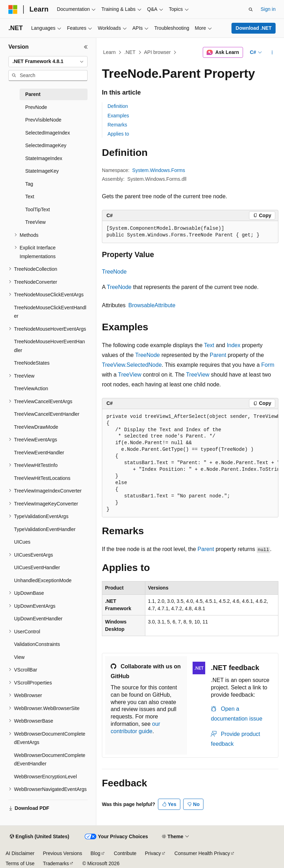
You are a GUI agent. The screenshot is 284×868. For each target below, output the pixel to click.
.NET (130, 52)
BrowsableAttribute (152, 305)
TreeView (129, 375)
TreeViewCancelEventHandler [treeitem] (46, 414)
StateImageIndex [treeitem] (43, 158)
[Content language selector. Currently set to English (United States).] (39, 836)
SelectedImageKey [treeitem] (46, 145)
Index (233, 345)
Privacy (153, 853)
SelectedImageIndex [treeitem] (47, 133)
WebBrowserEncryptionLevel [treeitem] (45, 776)
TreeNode (114, 272)
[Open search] (251, 9)
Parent (218, 355)
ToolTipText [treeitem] (37, 209)
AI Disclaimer (20, 853)
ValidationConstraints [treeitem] (37, 644)
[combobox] (48, 61)
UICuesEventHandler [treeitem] (37, 567)
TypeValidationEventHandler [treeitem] (45, 529)
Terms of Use (20, 863)
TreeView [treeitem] (35, 222)
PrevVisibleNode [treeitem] (43, 120)
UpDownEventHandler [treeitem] (38, 618)
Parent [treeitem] (33, 94)
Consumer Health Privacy (202, 853)
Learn (109, 52)
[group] (190, 463)
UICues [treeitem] (22, 542)
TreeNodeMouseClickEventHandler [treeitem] (50, 312)
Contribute (125, 853)
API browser (157, 52)
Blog (96, 853)
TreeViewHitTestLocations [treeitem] (42, 478)
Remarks (117, 125)
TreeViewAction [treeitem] (31, 388)
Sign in (268, 9)
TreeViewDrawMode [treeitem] (36, 427)
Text (209, 345)
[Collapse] (85, 47)
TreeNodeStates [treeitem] (31, 363)
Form (267, 365)
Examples (118, 115)
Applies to (118, 134)
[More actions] (272, 52)
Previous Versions (62, 853)
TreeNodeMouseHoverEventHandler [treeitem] (49, 346)
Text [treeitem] (29, 196)
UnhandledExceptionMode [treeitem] (42, 580)
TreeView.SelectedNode (132, 365)
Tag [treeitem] (29, 184)
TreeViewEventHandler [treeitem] (39, 452)
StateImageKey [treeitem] (42, 171)
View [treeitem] (19, 657)
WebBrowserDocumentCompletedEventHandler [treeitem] (49, 759)
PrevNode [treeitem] (36, 107)
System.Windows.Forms (158, 170)
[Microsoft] (13, 9)
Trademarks (56, 863)
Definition (118, 106)
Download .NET (254, 28)
